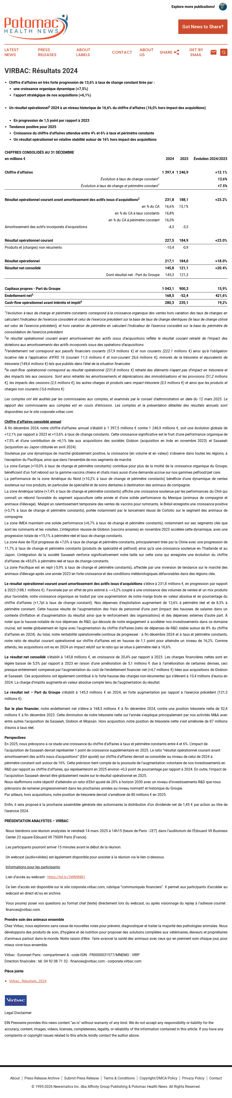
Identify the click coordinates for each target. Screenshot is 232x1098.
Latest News (12, 52)
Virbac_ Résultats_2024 (27, 981)
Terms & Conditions (119, 1078)
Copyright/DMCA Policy (158, 1078)
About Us (147, 52)
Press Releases (47, 52)
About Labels (83, 52)
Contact (122, 52)
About (15, 1078)
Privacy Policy (193, 1078)
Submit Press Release (81, 1078)
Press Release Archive (41, 1078)
